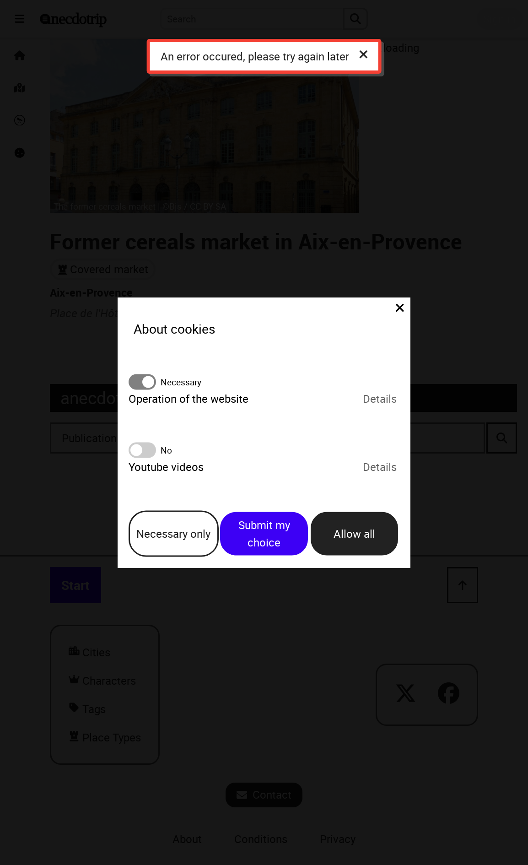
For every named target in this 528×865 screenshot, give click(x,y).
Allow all (354, 533)
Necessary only (173, 533)
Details (380, 398)
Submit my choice (264, 534)
